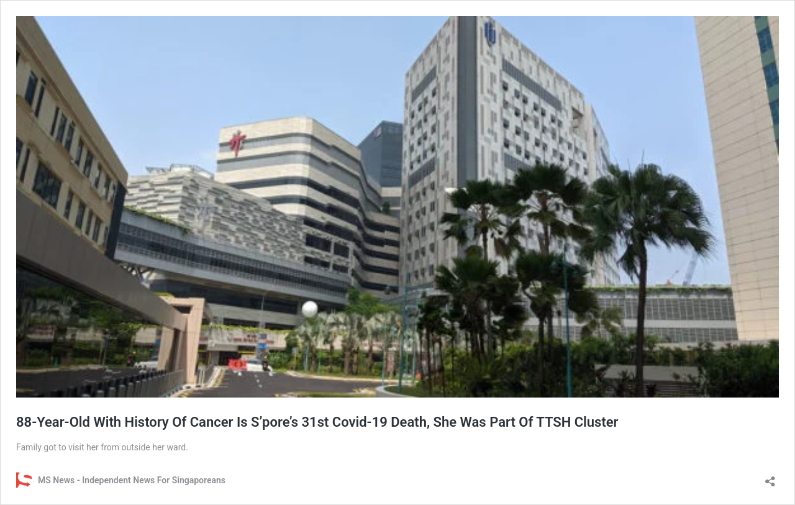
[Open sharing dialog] (770, 477)
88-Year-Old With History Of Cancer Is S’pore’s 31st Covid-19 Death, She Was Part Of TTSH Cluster (317, 422)
